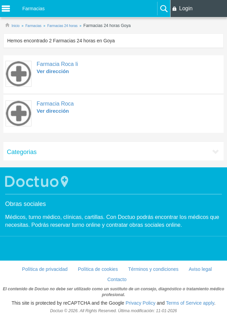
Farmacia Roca (55, 104)
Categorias (22, 152)
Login (185, 8)
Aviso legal (200, 269)
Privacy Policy (140, 303)
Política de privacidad (44, 269)
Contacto (116, 279)
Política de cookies (98, 269)
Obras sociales (25, 203)
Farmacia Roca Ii (57, 64)
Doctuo (37, 181)
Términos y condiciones (153, 269)
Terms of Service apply (190, 303)
